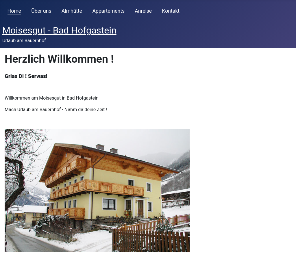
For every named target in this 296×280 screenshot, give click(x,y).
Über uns (41, 11)
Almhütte (72, 11)
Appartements (108, 11)
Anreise (143, 11)
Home (14, 11)
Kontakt (171, 11)
